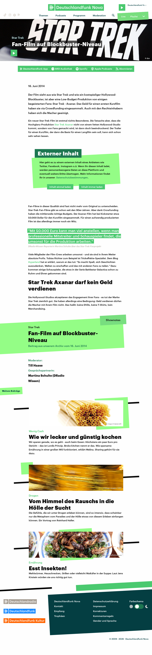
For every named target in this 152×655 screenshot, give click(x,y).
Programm (79, 15)
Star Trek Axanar (63, 124)
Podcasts (61, 15)
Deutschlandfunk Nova (67, 601)
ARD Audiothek (61, 68)
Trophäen (59, 616)
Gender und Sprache (104, 620)
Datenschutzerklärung (105, 601)
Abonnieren (124, 68)
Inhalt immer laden (92, 186)
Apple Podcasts (101, 68)
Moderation (99, 15)
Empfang (59, 611)
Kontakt (58, 606)
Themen (43, 15)
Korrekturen (100, 611)
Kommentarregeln (103, 616)
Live (123, 16)
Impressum (99, 606)
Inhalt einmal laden (60, 186)
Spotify (81, 68)
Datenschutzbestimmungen (72, 177)
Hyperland (34, 261)
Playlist (134, 16)
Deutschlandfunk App (34, 68)
